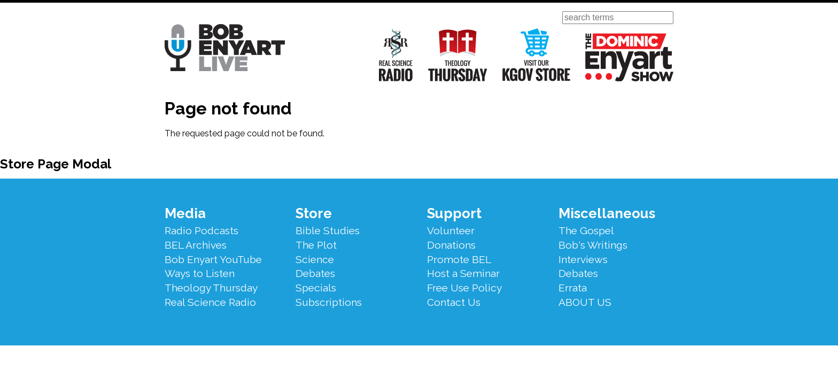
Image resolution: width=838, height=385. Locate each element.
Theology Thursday (457, 54)
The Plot (316, 245)
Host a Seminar (463, 273)
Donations (451, 245)
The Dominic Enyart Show (629, 57)
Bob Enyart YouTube (213, 259)
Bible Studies (328, 230)
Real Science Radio (396, 54)
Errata (572, 288)
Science (315, 259)
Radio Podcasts (201, 230)
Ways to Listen (200, 273)
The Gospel (586, 230)
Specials (316, 288)
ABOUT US (584, 302)
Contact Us (453, 302)
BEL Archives (196, 245)
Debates (315, 273)
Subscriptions (329, 302)
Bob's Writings (592, 245)
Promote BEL (459, 259)
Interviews (583, 259)
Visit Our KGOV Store (536, 54)
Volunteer (451, 230)
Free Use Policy (464, 288)
